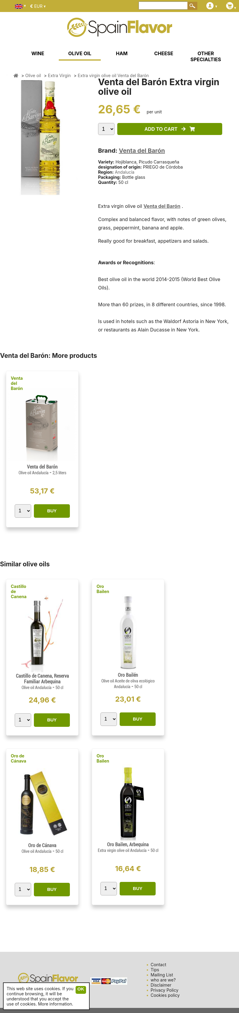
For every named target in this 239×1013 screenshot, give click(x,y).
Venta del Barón (142, 150)
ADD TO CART (170, 129)
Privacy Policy (164, 990)
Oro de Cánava (18, 758)
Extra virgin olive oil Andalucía (123, 850)
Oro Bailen (103, 589)
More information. (55, 1003)
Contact (158, 964)
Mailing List (162, 974)
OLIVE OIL (79, 53)
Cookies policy (165, 995)
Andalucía (124, 172)
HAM (122, 53)
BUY (52, 510)
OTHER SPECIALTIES (205, 56)
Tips (155, 969)
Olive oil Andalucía (34, 472)
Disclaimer (161, 985)
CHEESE (163, 53)
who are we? (163, 979)
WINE (37, 53)
